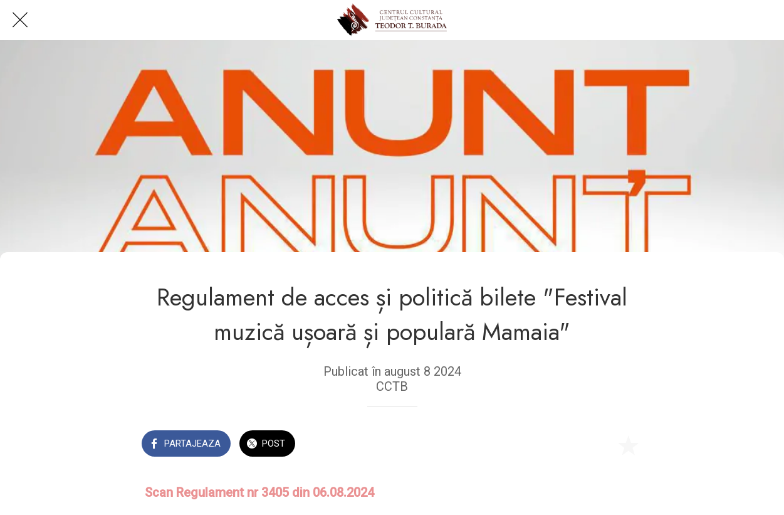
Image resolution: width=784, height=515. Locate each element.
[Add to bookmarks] (628, 445)
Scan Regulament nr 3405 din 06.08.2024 (259, 492)
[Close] (20, 20)
